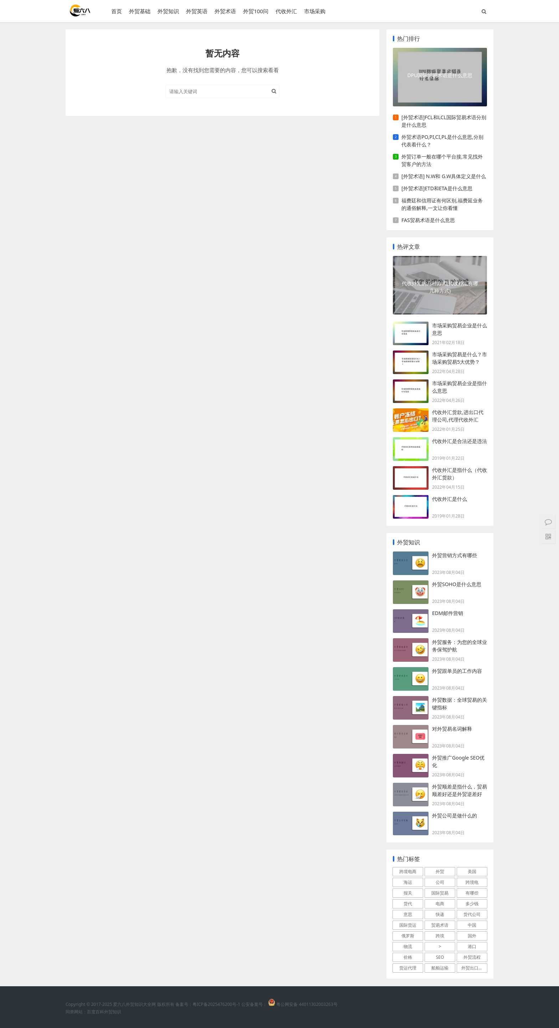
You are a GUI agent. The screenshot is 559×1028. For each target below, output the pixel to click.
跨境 (440, 936)
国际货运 (407, 925)
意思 (408, 914)
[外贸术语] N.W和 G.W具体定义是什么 (443, 176)
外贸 (440, 871)
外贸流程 (472, 957)
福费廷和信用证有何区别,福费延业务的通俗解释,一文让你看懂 (442, 204)
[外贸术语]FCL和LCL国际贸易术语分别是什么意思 (443, 121)
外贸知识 (168, 11)
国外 (472, 936)
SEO (440, 957)
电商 (440, 904)
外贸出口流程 (474, 968)
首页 (116, 11)
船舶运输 (439, 968)
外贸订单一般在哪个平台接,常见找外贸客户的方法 (442, 160)
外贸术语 (225, 11)
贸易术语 (439, 925)
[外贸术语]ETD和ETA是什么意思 (436, 188)
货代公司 (472, 914)
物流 (408, 946)
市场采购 (314, 11)
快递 (440, 914)
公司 (440, 882)
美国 (472, 871)
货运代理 (407, 968)
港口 (472, 946)
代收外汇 (286, 11)
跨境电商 (407, 871)
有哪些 (472, 893)
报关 (408, 893)
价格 (408, 957)
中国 (472, 925)
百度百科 (95, 1012)
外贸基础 (139, 11)
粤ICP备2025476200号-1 (216, 1004)
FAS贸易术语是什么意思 (428, 220)
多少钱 (472, 904)
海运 (408, 882)
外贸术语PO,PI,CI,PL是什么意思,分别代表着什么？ (442, 140)
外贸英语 (196, 11)
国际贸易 (439, 893)
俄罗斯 (407, 936)
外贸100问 (255, 11)
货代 (408, 904)
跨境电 (472, 882)
